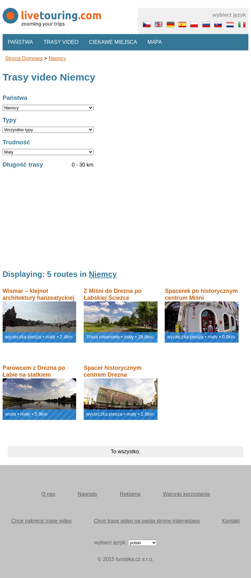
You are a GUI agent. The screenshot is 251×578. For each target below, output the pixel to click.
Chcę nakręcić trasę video (41, 521)
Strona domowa (24, 58)
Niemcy (57, 58)
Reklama (130, 494)
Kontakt (231, 521)
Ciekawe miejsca (113, 42)
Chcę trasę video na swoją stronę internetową (147, 521)
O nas (48, 494)
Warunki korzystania (186, 494)
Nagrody (87, 494)
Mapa (154, 42)
